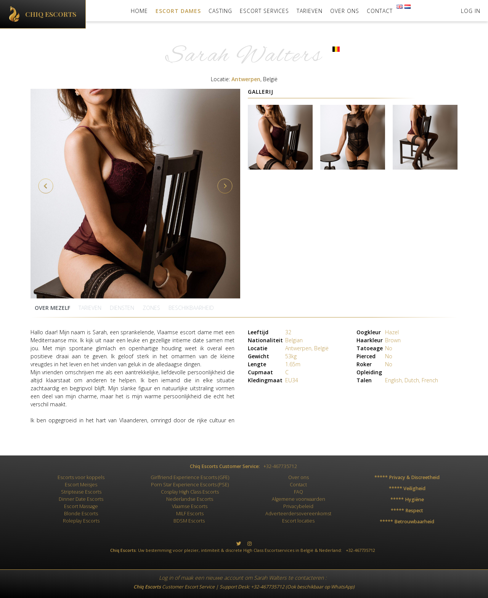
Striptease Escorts (81, 492)
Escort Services (264, 10)
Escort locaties (298, 521)
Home (139, 10)
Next (225, 186)
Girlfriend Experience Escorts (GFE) (190, 477)
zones (151, 307)
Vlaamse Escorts (189, 506)
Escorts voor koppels (81, 477)
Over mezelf (52, 307)
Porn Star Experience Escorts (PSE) (190, 484)
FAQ (298, 492)
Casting (220, 10)
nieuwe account (224, 577)
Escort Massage (81, 506)
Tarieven (310, 10)
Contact (380, 10)
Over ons (344, 10)
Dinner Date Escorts (81, 499)
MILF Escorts (190, 513)
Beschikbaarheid (191, 307)
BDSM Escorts (189, 521)
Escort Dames (178, 10)
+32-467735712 (267, 587)
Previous (45, 186)
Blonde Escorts (81, 513)
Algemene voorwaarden (298, 499)
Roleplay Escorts (81, 521)
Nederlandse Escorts (189, 499)
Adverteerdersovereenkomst (298, 513)
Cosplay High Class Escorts (190, 492)
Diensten (122, 307)
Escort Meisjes (81, 484)
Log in (166, 577)
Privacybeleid (298, 506)
